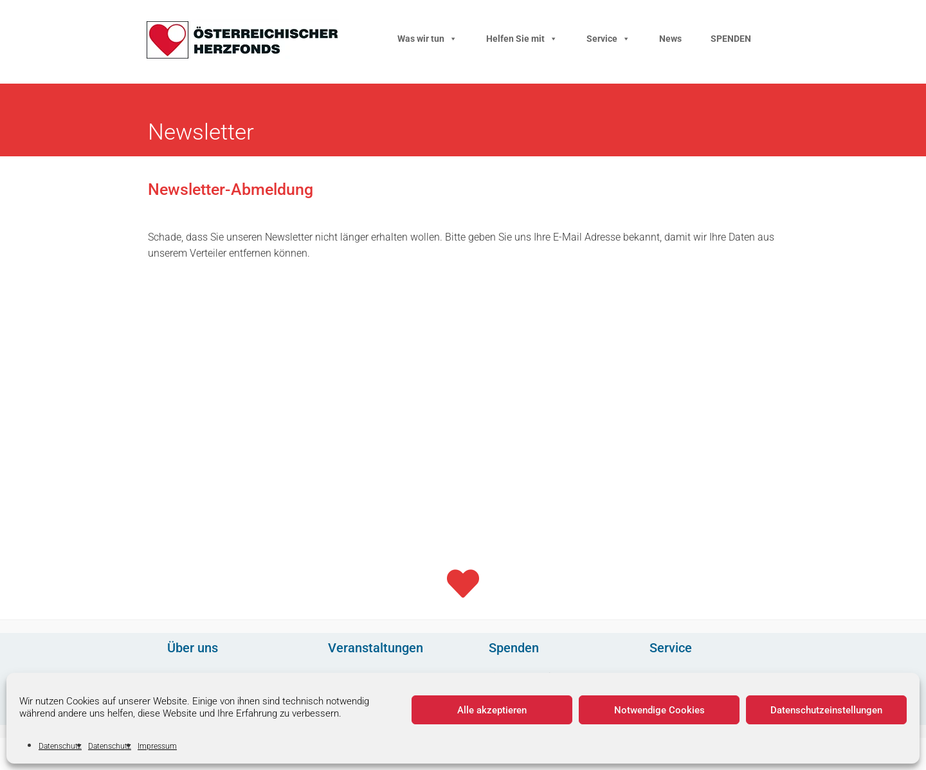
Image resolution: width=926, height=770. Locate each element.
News (670, 38)
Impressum (157, 746)
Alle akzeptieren (492, 710)
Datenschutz (60, 746)
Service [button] (608, 38)
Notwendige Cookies (659, 710)
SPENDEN (731, 38)
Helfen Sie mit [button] (522, 38)
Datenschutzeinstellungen (826, 710)
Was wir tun (427, 38)
